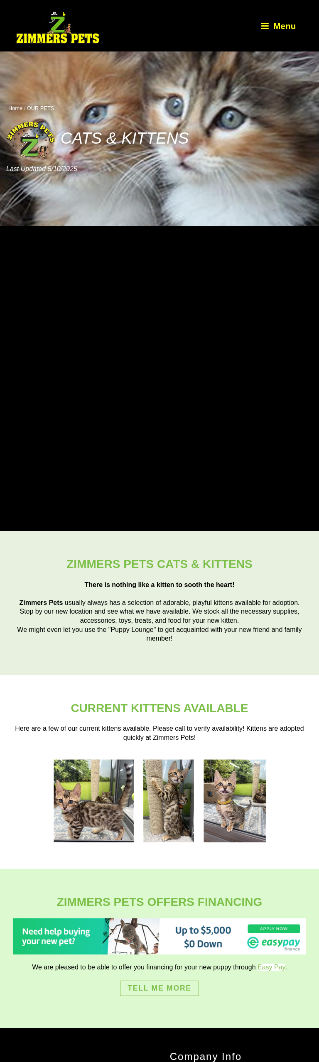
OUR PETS (40, 108)
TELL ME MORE (159, 988)
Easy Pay (271, 967)
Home (15, 108)
